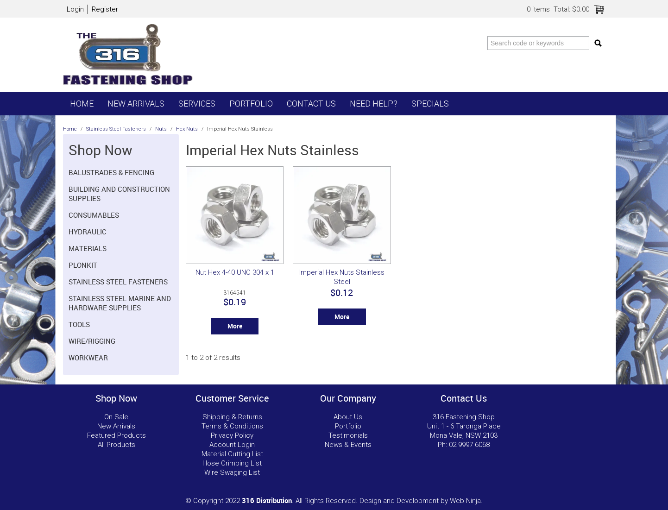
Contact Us (311, 103)
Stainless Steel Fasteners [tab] (118, 281)
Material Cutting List (232, 454)
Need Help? (373, 103)
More (234, 326)
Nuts (161, 129)
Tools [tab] (79, 324)
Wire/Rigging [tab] (92, 341)
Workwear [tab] (88, 357)
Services (196, 103)
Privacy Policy (232, 435)
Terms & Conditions (232, 426)
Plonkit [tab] (83, 265)
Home (82, 103)
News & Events (348, 445)
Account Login (232, 445)
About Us (348, 417)
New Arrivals (135, 103)
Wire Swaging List (232, 472)
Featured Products (116, 435)
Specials (430, 103)
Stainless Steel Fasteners (116, 129)
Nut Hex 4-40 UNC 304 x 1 (234, 272)
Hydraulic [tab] (88, 231)
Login (75, 9)
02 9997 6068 (469, 445)
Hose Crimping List (232, 463)
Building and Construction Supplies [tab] (119, 193)
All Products (116, 445)
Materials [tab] (88, 248)
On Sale (116, 417)
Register (105, 9)
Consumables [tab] (94, 215)
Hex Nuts (187, 129)
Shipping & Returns (232, 417)
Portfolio (251, 103)
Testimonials (348, 435)
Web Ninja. (466, 501)
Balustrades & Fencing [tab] (111, 172)
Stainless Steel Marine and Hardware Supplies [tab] (120, 303)
